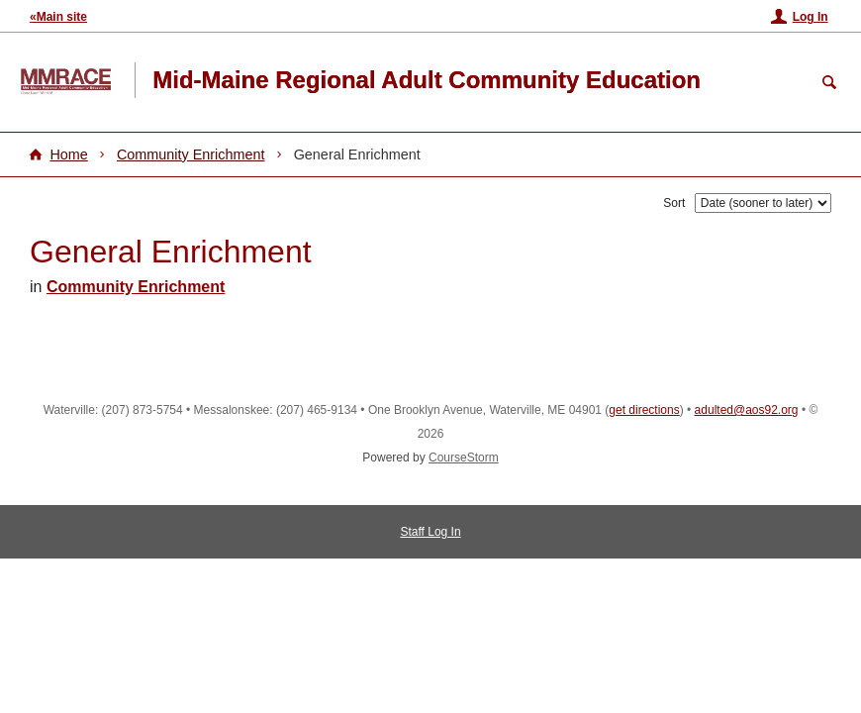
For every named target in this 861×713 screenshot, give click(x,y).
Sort (674, 203)
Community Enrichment (191, 154)
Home (68, 154)
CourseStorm (464, 457)
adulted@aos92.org (747, 410)
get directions (644, 410)
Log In (810, 17)
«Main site (58, 17)
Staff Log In (430, 532)
